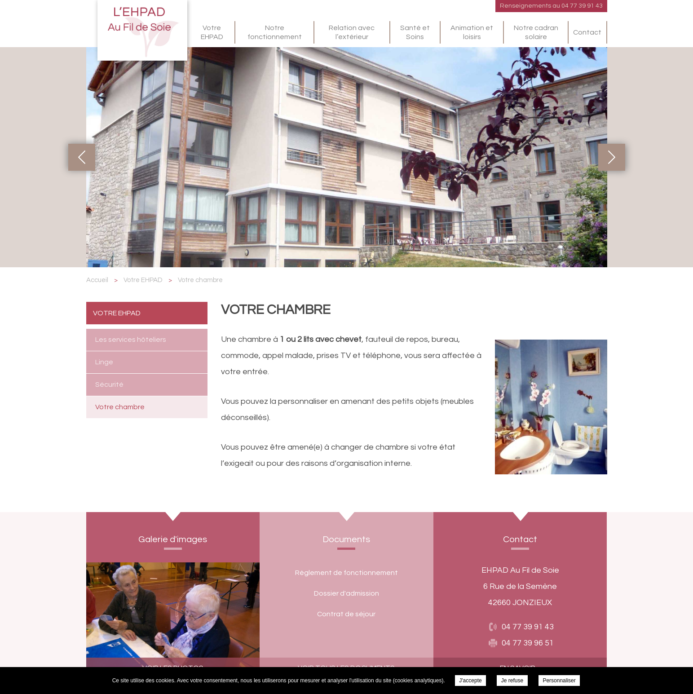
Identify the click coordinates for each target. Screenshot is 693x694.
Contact (587, 32)
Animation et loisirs (471, 32)
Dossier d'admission (346, 593)
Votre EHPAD (212, 32)
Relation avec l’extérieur (352, 32)
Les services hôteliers (130, 339)
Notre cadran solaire (536, 32)
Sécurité (109, 384)
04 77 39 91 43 (582, 6)
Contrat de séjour (346, 614)
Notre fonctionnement (274, 32)
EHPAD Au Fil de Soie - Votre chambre (142, 30)
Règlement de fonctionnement (346, 572)
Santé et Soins (415, 32)
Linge (104, 362)
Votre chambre (120, 407)
